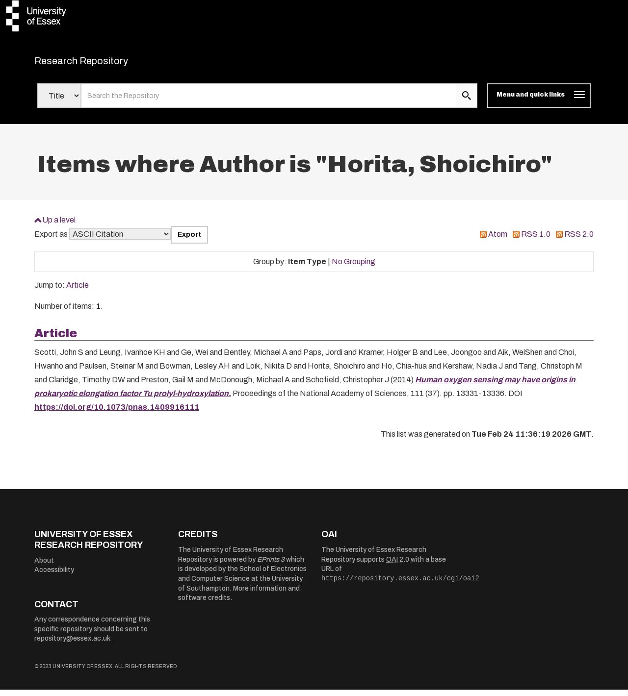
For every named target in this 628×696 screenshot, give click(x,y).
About (44, 566)
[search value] (268, 102)
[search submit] (466, 102)
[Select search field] (59, 102)
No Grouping (353, 267)
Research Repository (103, 64)
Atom (497, 240)
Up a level (59, 226)
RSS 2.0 (579, 240)
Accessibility (54, 576)
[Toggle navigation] (539, 102)
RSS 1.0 (535, 240)
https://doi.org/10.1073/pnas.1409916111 (116, 413)
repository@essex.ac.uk (72, 644)
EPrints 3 (271, 565)
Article (77, 291)
